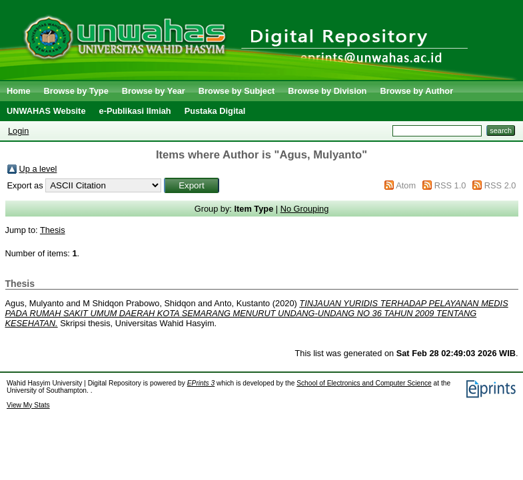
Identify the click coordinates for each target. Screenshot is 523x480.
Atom (406, 185)
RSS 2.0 (500, 185)
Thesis (52, 230)
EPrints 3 (201, 383)
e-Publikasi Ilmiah (135, 111)
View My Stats (28, 405)
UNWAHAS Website (46, 111)
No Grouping (304, 209)
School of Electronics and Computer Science (364, 383)
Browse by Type (76, 91)
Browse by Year (153, 91)
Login (18, 131)
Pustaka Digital (215, 111)
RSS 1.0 (450, 185)
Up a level (38, 169)
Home (19, 91)
